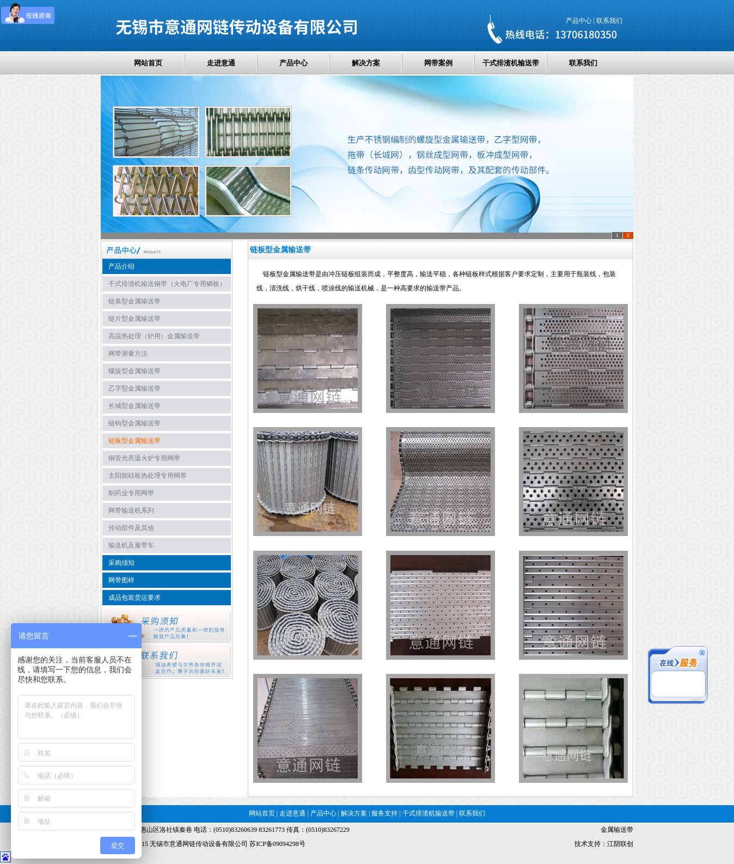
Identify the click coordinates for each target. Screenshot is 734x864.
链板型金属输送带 (134, 441)
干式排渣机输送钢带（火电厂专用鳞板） (167, 284)
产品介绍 (121, 266)
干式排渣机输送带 (510, 63)
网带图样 (121, 580)
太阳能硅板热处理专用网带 (147, 475)
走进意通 (221, 63)
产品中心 (579, 21)
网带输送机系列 (131, 510)
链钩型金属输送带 (134, 423)
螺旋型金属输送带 (134, 371)
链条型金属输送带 (134, 301)
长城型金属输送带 (134, 406)
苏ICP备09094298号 (277, 844)
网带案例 (438, 63)
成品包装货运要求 (134, 597)
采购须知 (121, 563)
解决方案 (366, 63)
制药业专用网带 (131, 493)
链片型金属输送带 (134, 319)
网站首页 (148, 63)
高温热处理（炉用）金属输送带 (154, 336)
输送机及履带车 (131, 545)
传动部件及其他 (131, 528)
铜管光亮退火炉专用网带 (144, 458)
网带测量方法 (128, 353)
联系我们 (609, 21)
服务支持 (384, 813)
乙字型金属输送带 (134, 388)
